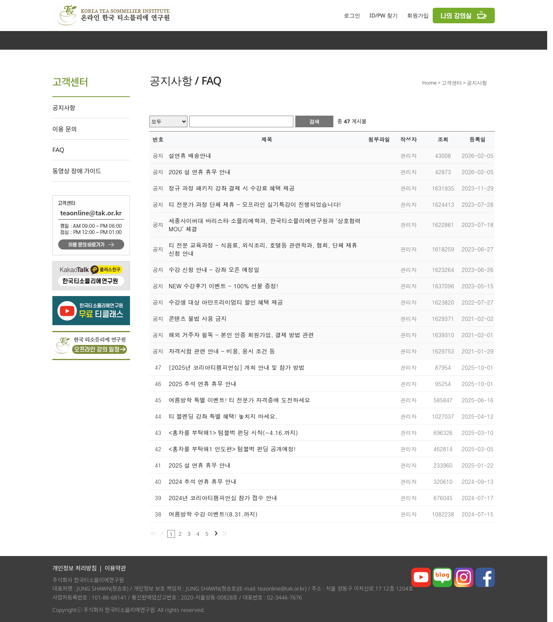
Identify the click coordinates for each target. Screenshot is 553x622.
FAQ (58, 150)
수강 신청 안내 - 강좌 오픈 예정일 (214, 269)
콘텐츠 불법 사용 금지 (198, 318)
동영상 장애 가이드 (76, 171)
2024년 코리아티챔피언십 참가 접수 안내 (223, 498)
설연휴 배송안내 (190, 155)
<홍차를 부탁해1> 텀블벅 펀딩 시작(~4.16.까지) (233, 432)
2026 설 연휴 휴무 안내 (200, 172)
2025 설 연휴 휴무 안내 (200, 465)
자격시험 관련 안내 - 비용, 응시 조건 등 (222, 351)
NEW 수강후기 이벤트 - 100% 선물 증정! (223, 286)
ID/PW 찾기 (383, 15)
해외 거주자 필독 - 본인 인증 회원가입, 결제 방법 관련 (241, 335)
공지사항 (63, 108)
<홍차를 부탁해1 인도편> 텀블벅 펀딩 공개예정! (232, 449)
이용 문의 (64, 129)
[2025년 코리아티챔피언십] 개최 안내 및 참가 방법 (237, 367)
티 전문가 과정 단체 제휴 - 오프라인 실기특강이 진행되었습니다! (255, 204)
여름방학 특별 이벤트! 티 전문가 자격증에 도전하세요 (239, 400)
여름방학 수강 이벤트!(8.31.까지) (213, 514)
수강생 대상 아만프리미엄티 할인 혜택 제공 (226, 302)
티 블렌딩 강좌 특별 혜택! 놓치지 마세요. (223, 416)
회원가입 (418, 15)
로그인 (352, 15)
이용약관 (115, 568)
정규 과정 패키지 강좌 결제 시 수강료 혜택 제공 (232, 188)
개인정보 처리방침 (74, 568)
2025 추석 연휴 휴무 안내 (203, 383)
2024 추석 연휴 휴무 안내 (203, 481)
